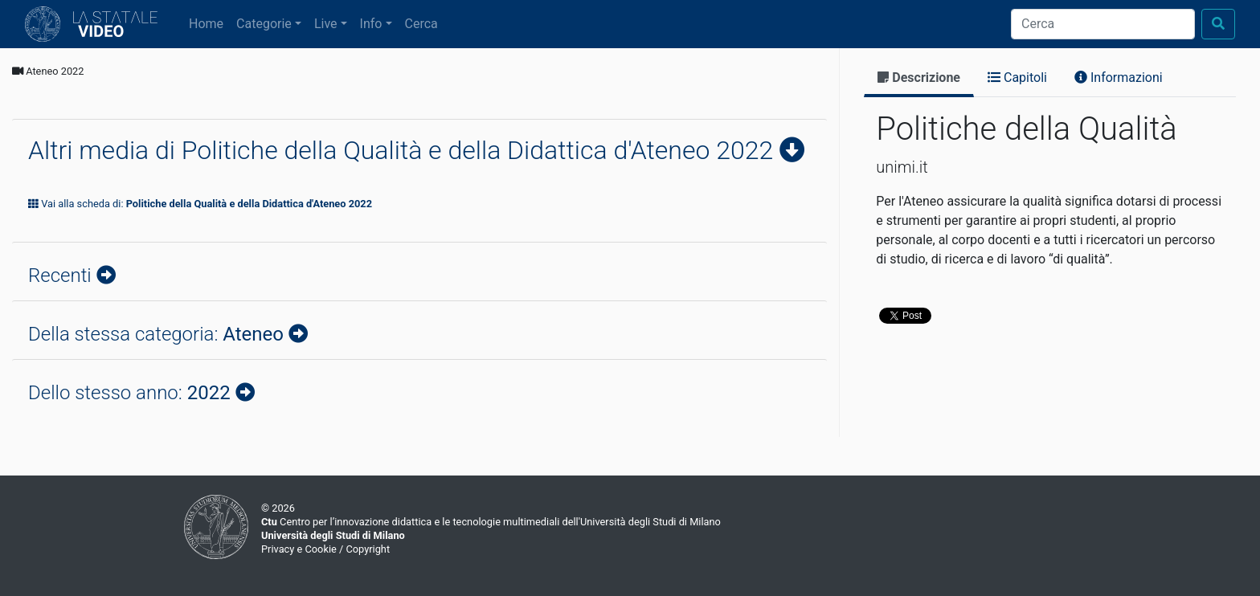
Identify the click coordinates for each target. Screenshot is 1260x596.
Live (326, 23)
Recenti (62, 275)
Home (209, 22)
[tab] (919, 79)
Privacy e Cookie (299, 549)
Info (371, 23)
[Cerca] (1103, 24)
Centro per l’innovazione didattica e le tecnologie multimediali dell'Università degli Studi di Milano (491, 522)
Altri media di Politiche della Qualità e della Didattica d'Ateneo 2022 (403, 150)
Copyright (368, 549)
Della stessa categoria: (158, 334)
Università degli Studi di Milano (333, 535)
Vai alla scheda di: (200, 204)
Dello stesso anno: (131, 393)
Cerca (421, 23)
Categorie (264, 23)
